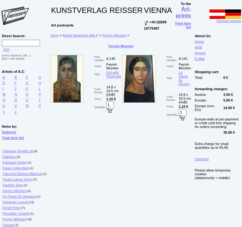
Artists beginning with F (80, 35)
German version (225, 19)
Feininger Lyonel (15, 202)
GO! (6, 49)
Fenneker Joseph (16, 213)
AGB (198, 47)
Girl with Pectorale (113, 74)
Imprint (200, 53)
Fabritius (9, 157)
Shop (54, 35)
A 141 (183, 59)
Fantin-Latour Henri (17, 179)
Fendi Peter (11, 208)
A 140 (110, 59)
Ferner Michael (14, 219)
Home (199, 42)
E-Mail (200, 59)
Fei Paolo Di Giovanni (19, 196)
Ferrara (8, 225)
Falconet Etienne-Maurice (22, 174)
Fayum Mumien (14, 191)
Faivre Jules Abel (16, 168)
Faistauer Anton (15, 162)
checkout (202, 159)
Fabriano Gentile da (18, 151)
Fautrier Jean (13, 185)
